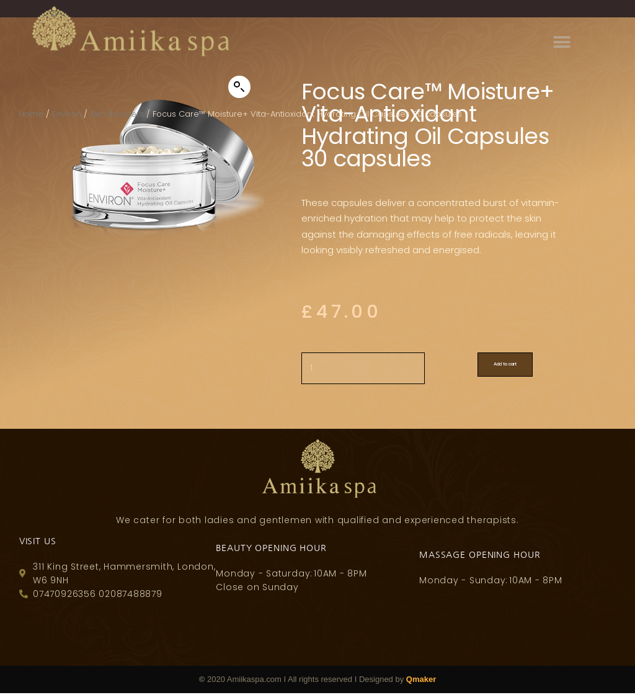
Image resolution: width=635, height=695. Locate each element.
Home (31, 114)
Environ (66, 114)
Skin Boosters (117, 114)
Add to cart (532, 372)
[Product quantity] (368, 376)
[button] (239, 87)
